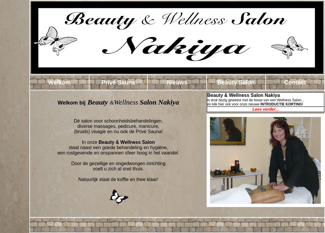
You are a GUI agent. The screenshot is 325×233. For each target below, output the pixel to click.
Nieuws (177, 82)
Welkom (59, 82)
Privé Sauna (118, 82)
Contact (295, 82)
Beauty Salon (236, 82)
